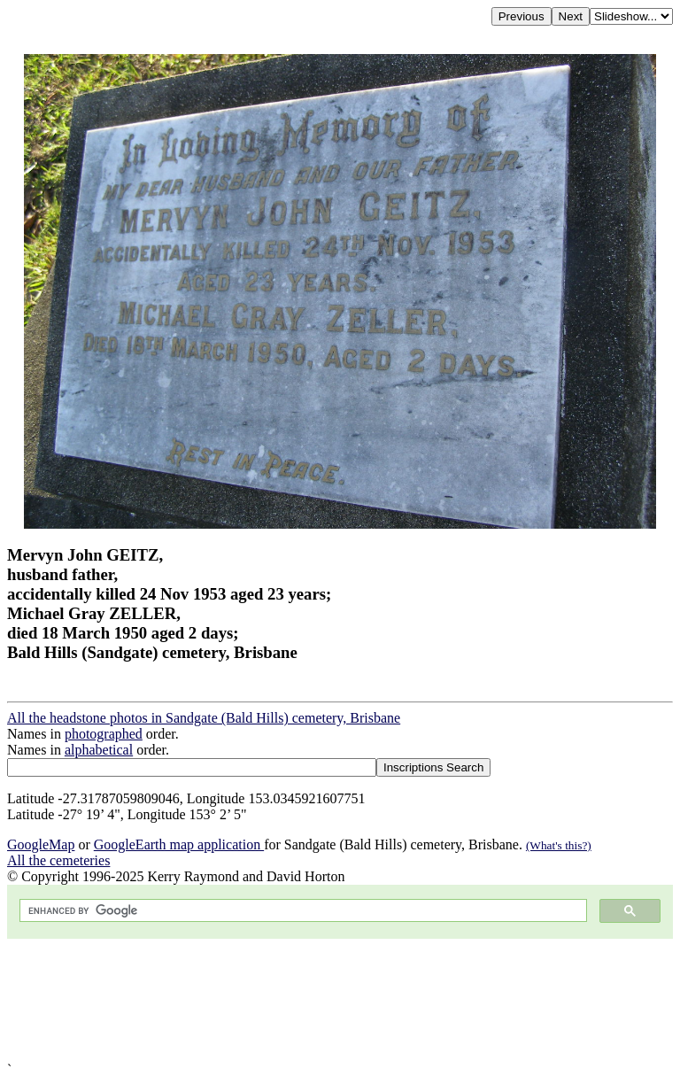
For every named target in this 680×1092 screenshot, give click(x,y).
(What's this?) (558, 845)
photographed (104, 733)
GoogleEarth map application (179, 844)
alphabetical (99, 749)
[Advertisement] (340, 1000)
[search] (301, 911)
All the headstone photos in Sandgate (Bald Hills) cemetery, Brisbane (203, 717)
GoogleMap (40, 844)
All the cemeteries (58, 860)
